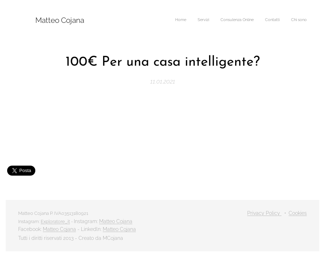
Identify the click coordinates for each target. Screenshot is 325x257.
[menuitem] (263, 20)
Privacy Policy (264, 213)
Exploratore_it (55, 221)
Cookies (298, 213)
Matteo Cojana (115, 221)
